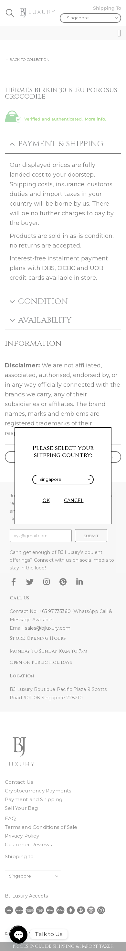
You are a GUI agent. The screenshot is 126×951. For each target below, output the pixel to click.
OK (46, 500)
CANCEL (74, 500)
